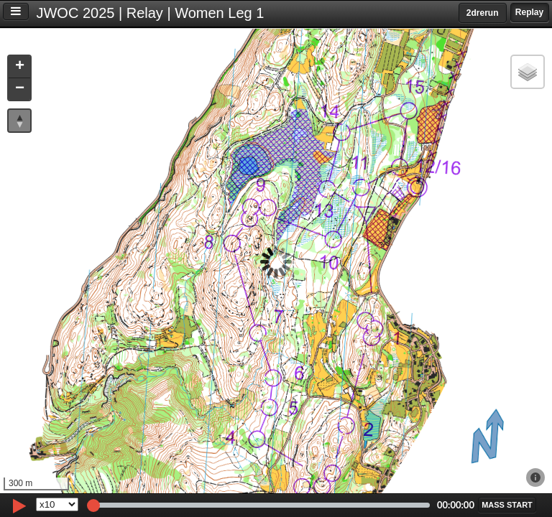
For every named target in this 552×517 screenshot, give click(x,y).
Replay (529, 12)
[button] (19, 67)
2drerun (482, 13)
